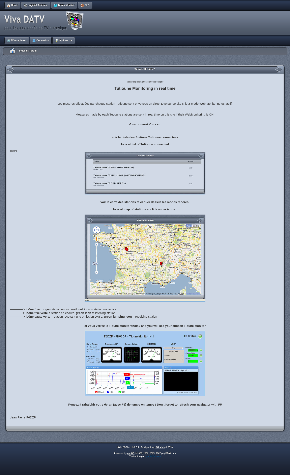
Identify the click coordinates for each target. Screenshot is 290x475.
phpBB (131, 453)
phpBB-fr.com (153, 456)
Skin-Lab (160, 447)
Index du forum (28, 50)
